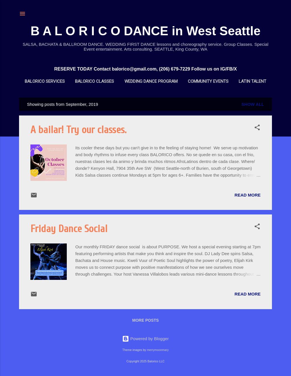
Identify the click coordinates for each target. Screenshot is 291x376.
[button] (257, 128)
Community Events (208, 81)
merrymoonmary (158, 350)
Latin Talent (252, 81)
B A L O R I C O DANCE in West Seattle (145, 31)
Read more (247, 195)
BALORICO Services (45, 81)
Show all (253, 104)
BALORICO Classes (94, 81)
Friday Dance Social (68, 229)
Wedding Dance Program (151, 81)
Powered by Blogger (145, 338)
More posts (145, 320)
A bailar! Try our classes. (78, 130)
